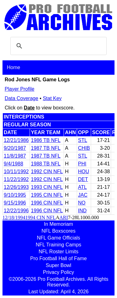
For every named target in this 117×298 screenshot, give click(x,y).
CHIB (84, 148)
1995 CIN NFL (47, 195)
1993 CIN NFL (47, 187)
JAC (82, 195)
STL (82, 140)
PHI (82, 163)
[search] (57, 46)
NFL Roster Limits (58, 251)
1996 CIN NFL (47, 202)
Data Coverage (21, 98)
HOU (83, 171)
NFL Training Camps (58, 244)
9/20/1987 (15, 148)
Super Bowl (58, 265)
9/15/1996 (15, 202)
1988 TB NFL (46, 163)
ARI (63, 217)
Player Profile (19, 89)
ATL (82, 187)
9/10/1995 (15, 195)
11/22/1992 (16, 179)
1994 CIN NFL (40, 217)
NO (81, 202)
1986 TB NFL (46, 140)
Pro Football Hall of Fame (58, 258)
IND (82, 210)
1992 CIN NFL (47, 171)
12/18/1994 (13, 217)
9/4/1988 (13, 163)
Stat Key (52, 98)
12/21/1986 (16, 140)
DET (83, 179)
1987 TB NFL (46, 148)
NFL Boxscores (58, 231)
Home (13, 67)
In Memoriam (58, 224)
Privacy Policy (58, 272)
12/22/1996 (16, 210)
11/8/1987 (15, 156)
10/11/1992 (16, 171)
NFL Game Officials (58, 237)
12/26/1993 (16, 187)
